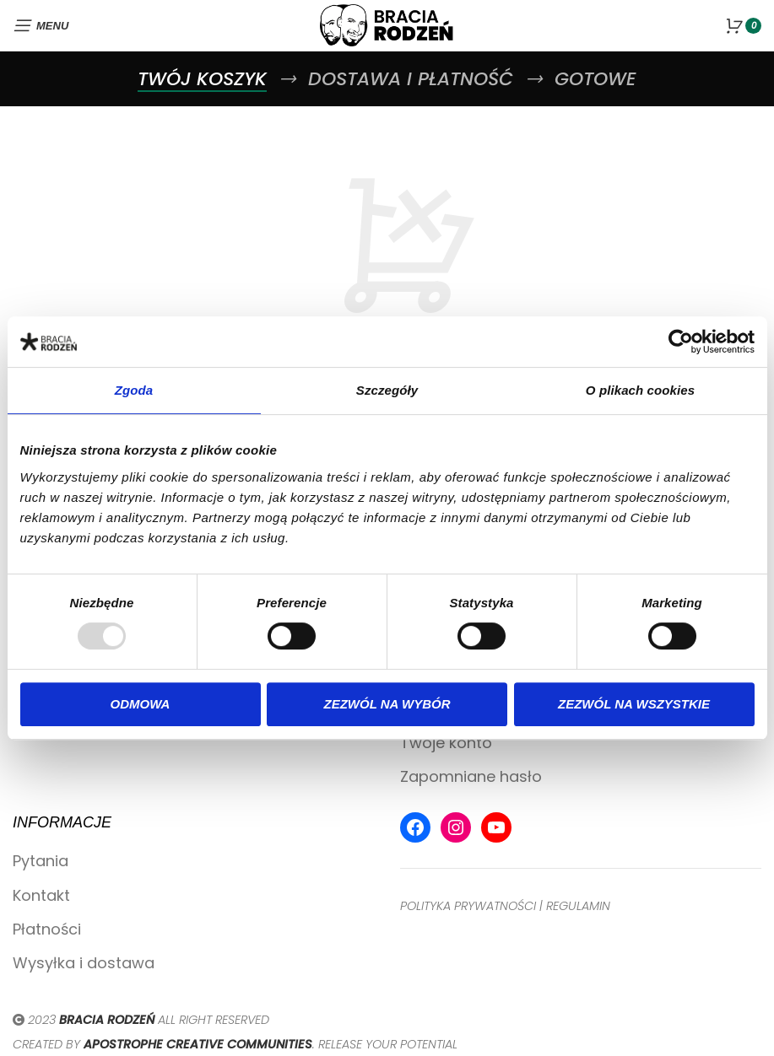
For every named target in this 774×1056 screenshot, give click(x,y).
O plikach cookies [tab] (640, 390)
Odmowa (140, 704)
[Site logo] (387, 24)
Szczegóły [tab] (387, 390)
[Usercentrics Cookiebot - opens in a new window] (681, 341)
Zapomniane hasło (471, 776)
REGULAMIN (578, 905)
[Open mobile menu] (40, 25)
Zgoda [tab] (134, 390)
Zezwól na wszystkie (634, 704)
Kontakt (41, 895)
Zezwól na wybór (387, 704)
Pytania (40, 860)
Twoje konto (446, 742)
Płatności (47, 929)
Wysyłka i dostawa (83, 962)
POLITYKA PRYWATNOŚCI (468, 905)
